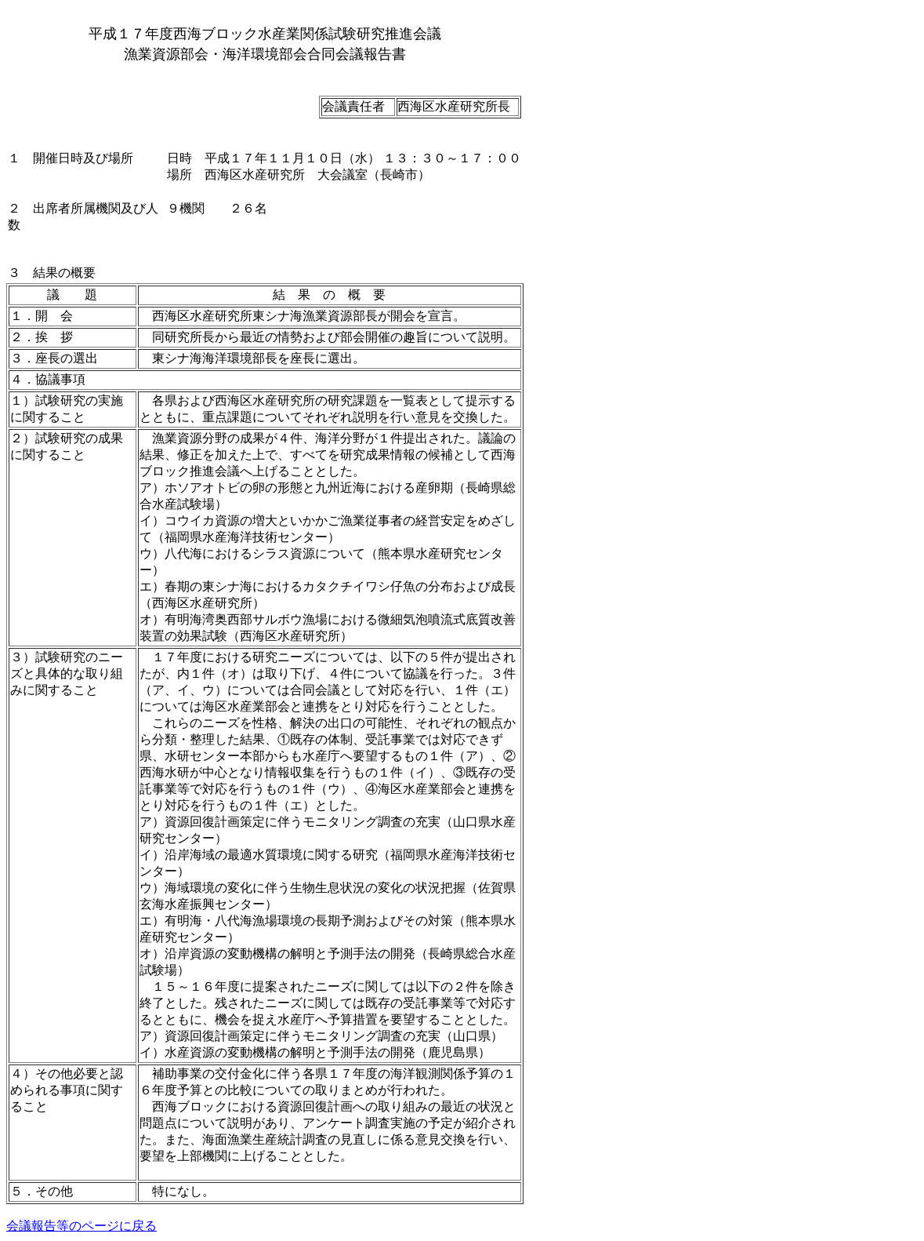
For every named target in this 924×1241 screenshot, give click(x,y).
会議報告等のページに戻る (81, 1225)
